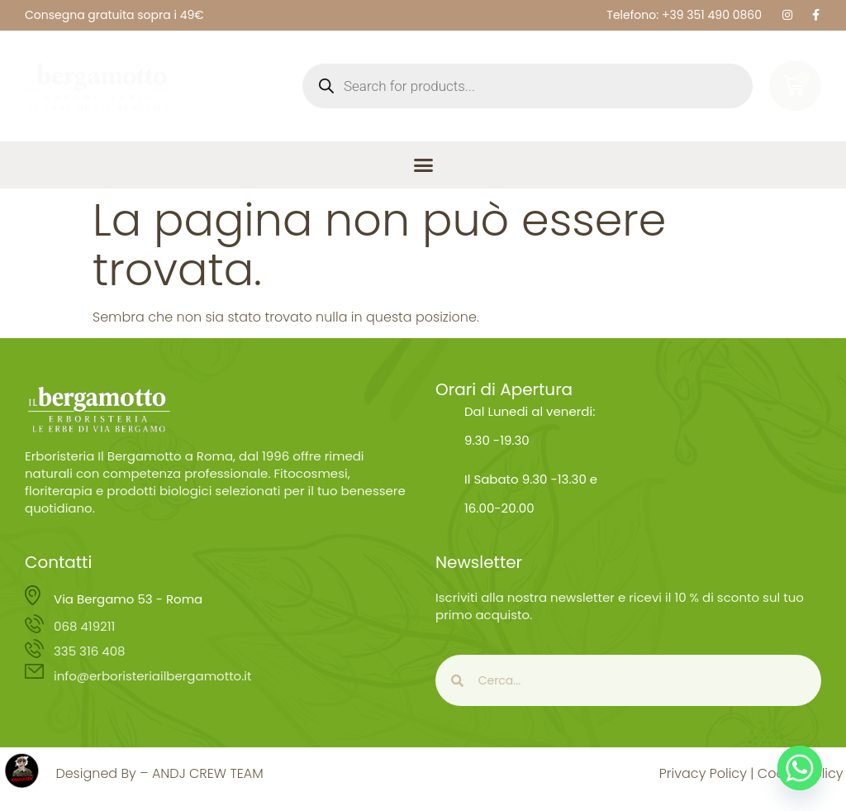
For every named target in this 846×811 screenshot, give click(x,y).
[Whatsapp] (799, 768)
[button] (423, 165)
